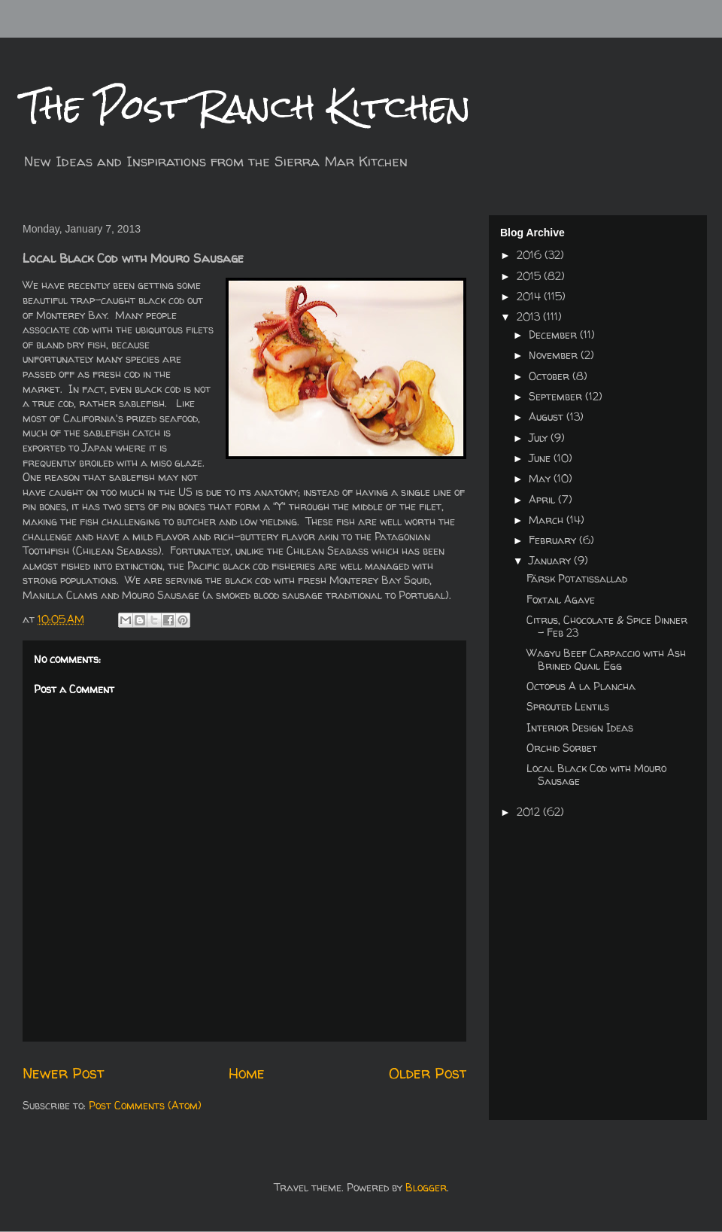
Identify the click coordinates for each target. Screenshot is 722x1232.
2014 (530, 296)
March (547, 520)
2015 (530, 276)
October (550, 376)
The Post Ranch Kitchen (247, 106)
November (555, 355)
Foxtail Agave (560, 599)
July (540, 437)
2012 (530, 812)
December (554, 334)
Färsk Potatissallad (576, 578)
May (541, 478)
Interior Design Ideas (579, 727)
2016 (531, 255)
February (554, 540)
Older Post (427, 1073)
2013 (530, 316)
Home (247, 1073)
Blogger (426, 1187)
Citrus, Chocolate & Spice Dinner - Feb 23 (606, 626)
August (547, 416)
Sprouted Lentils (567, 706)
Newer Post (63, 1073)
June (541, 458)
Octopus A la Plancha (581, 686)
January (551, 560)
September (557, 396)
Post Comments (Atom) (145, 1105)
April (543, 499)
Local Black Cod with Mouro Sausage (596, 774)
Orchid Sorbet (561, 748)
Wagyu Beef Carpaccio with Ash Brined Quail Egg (606, 659)
